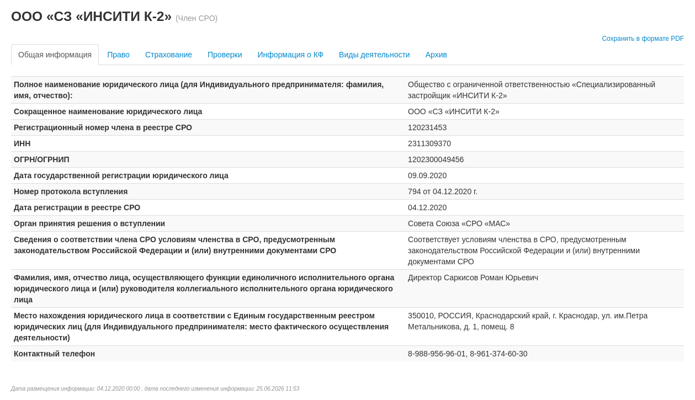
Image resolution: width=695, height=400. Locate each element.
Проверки (225, 54)
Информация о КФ (290, 54)
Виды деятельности (374, 54)
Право (118, 54)
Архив (436, 54)
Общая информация (55, 54)
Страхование (168, 54)
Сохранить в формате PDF (643, 38)
